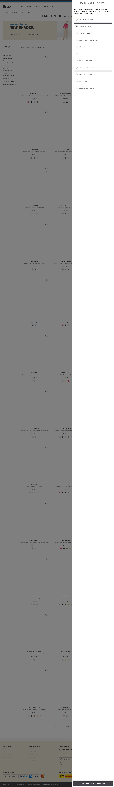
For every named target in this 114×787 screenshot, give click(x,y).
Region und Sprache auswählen (93, 784)
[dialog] (93, 393)
